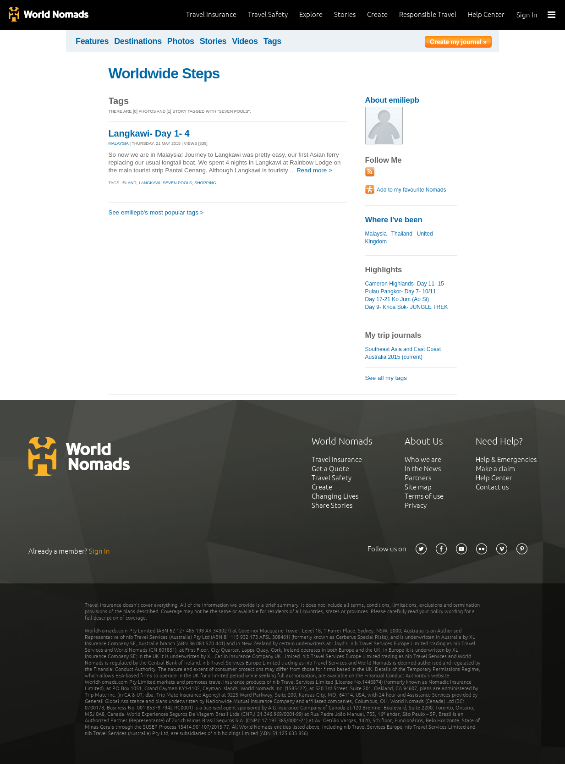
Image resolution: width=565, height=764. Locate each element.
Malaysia (376, 234)
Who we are (423, 459)
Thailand (401, 234)
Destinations (138, 41)
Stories (345, 14)
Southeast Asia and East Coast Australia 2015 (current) (403, 353)
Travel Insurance (211, 14)
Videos (245, 41)
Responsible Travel (427, 14)
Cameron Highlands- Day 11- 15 (404, 283)
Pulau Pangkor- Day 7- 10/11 (400, 291)
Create (377, 14)
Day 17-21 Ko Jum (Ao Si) (397, 299)
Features (92, 41)
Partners (418, 478)
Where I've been (393, 219)
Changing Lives (335, 496)
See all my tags (386, 377)
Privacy (416, 505)
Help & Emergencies (506, 459)
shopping (205, 183)
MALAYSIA (119, 143)
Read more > (314, 170)
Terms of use (424, 496)
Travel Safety (268, 14)
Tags (272, 41)
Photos (180, 41)
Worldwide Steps (164, 73)
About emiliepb (392, 100)
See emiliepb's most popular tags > (156, 212)
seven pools (177, 183)
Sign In (527, 15)
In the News (423, 469)
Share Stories (332, 505)
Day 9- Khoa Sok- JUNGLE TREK (406, 307)
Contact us (492, 487)
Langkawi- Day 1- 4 (149, 133)
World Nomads (48, 15)
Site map (418, 487)
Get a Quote (330, 469)
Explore (311, 14)
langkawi (149, 183)
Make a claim (495, 469)
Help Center (486, 14)
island (129, 183)
